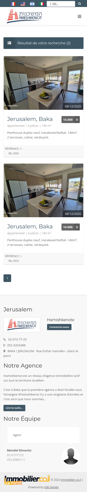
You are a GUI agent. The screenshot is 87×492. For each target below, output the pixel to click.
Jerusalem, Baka (30, 119)
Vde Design (51, 487)
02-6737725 (15, 455)
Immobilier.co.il (71, 480)
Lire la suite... (14, 407)
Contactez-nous (59, 327)
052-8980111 (16, 460)
